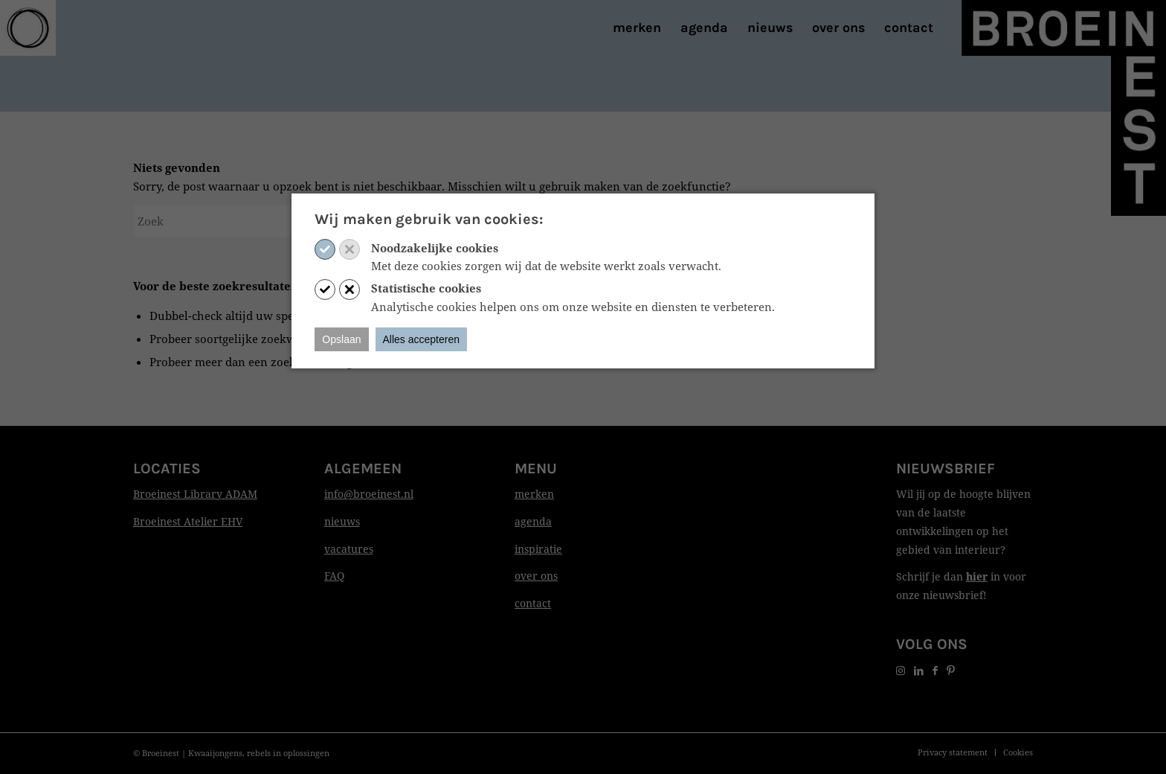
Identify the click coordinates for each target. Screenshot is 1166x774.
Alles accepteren (421, 339)
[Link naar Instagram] (900, 670)
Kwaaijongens (215, 752)
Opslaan (341, 339)
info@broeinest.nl (368, 494)
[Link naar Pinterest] (951, 670)
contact (533, 603)
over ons (536, 576)
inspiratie (538, 549)
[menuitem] (637, 28)
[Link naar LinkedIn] (919, 670)
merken (534, 494)
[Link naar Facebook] (935, 670)
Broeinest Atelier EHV (187, 521)
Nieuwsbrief (945, 468)
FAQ (334, 576)
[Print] (28, 28)
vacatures (348, 549)
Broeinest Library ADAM (195, 494)
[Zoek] (244, 221)
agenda (533, 521)
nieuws (342, 521)
